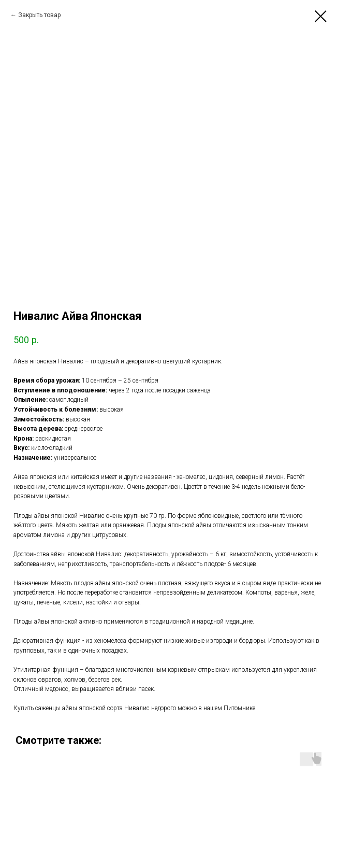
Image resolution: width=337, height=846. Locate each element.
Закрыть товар (39, 15)
